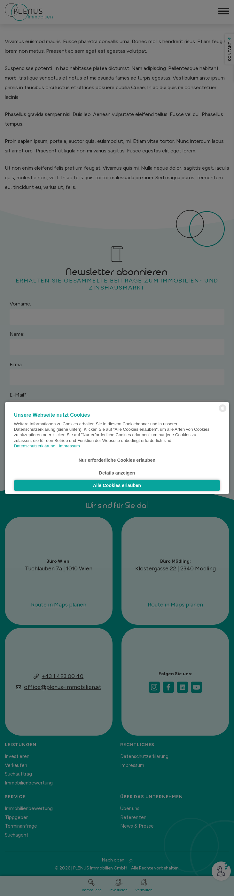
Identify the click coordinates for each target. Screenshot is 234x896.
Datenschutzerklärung (34, 446)
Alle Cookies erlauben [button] (117, 485)
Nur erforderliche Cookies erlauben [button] (117, 460)
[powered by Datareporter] (222, 411)
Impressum (69, 446)
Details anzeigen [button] (117, 472)
